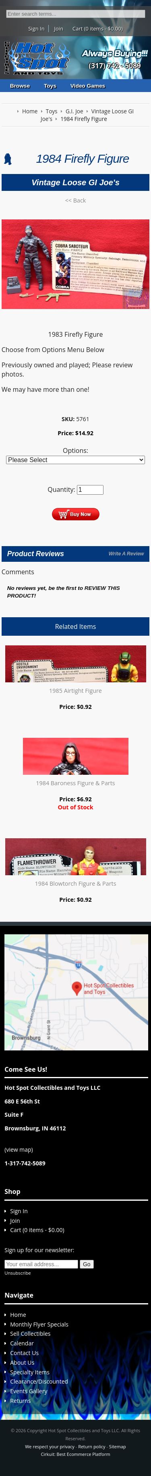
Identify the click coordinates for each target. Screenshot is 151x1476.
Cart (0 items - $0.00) (97, 28)
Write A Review (126, 554)
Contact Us (24, 1353)
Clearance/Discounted (39, 1381)
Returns (20, 1400)
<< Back (75, 200)
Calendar (22, 1343)
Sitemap (117, 1446)
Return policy (91, 1446)
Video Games (87, 86)
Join (59, 28)
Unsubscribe (17, 1273)
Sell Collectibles (30, 1333)
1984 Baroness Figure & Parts (75, 783)
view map (18, 1149)
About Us (22, 1362)
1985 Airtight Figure (75, 690)
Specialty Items (30, 1372)
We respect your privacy (49, 1446)
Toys (50, 86)
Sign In (36, 28)
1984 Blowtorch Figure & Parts (75, 883)
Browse (20, 86)
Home (18, 1314)
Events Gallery (28, 1391)
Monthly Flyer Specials (39, 1324)
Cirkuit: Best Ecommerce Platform (75, 1454)
